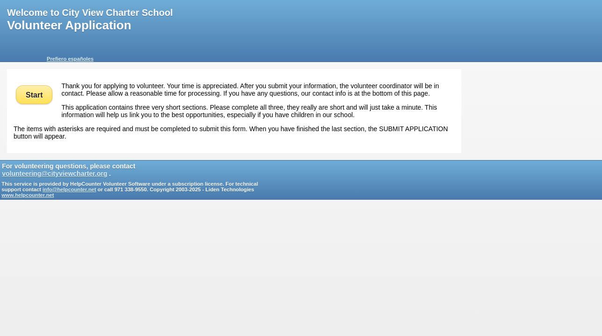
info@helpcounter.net (69, 189)
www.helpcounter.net (27, 195)
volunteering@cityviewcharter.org (54, 173)
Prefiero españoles (70, 59)
